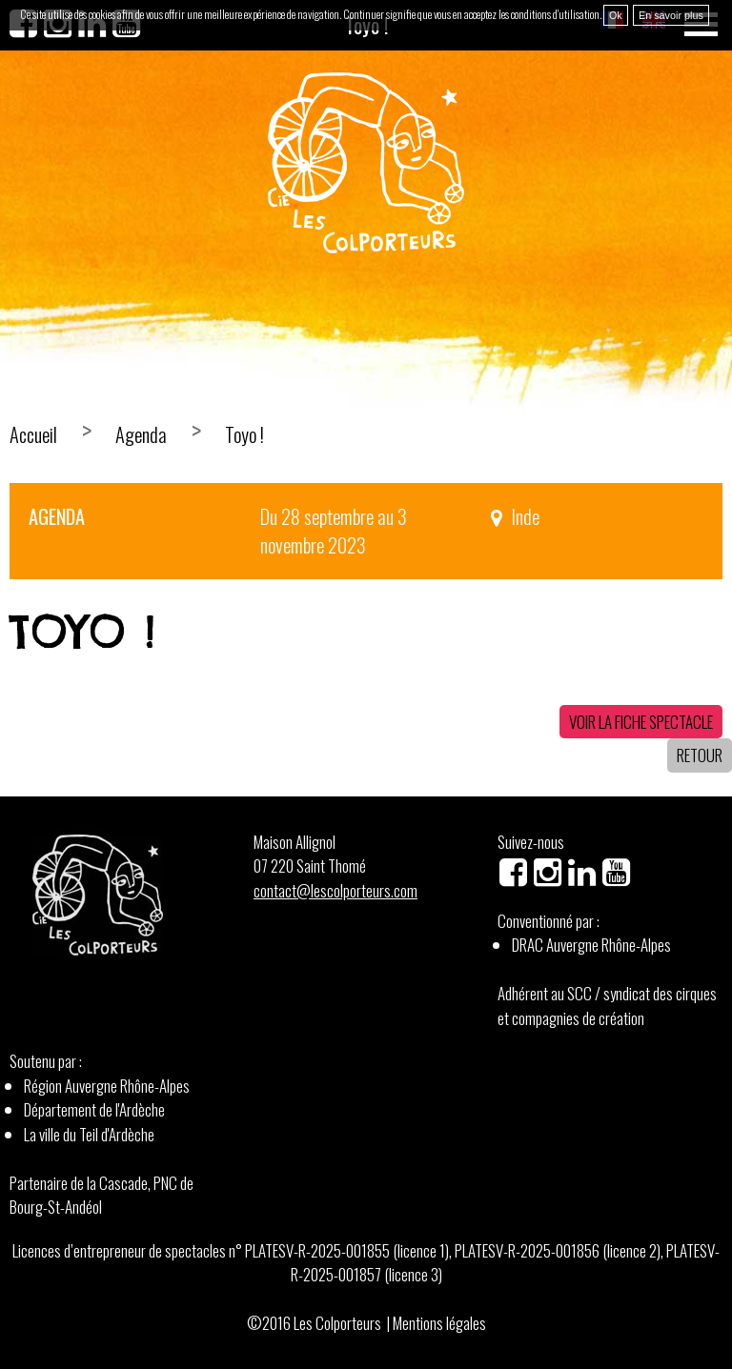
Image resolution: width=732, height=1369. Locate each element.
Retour (699, 755)
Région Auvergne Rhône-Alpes (107, 1085)
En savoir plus (671, 15)
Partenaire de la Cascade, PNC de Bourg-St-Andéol (101, 1195)
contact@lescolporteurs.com (335, 890)
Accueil (33, 434)
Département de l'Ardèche (94, 1109)
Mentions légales (439, 1323)
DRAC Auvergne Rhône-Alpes (591, 944)
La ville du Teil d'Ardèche (89, 1134)
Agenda (141, 434)
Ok (615, 15)
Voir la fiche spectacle (641, 722)
